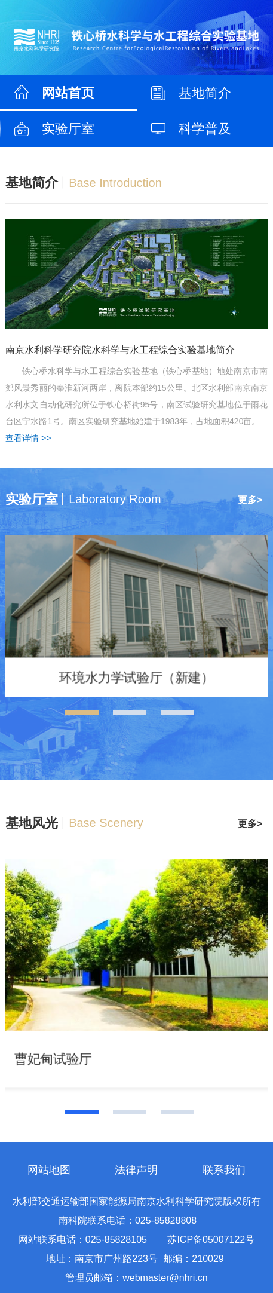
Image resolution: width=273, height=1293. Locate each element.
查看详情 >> (28, 438)
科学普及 (205, 128)
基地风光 (31, 823)
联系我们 (224, 1170)
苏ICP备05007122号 (210, 1239)
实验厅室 (68, 128)
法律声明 (136, 1170)
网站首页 (68, 92)
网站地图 (48, 1170)
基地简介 (205, 92)
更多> (250, 500)
